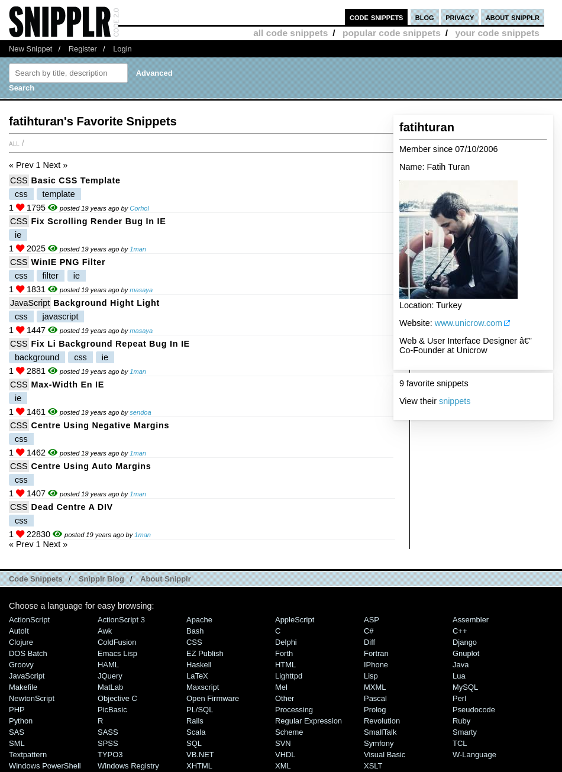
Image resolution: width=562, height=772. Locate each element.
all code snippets (290, 33)
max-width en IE (67, 384)
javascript (61, 316)
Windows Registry (128, 765)
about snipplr (513, 17)
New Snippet (30, 48)
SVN (283, 743)
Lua (459, 675)
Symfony (378, 743)
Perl (459, 698)
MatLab (110, 687)
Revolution (382, 720)
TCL (460, 743)
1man (138, 249)
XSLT (373, 765)
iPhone (376, 664)
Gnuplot (466, 653)
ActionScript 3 (121, 619)
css (21, 194)
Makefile (23, 687)
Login (122, 48)
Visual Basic (384, 754)
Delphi (286, 642)
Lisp (371, 675)
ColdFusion (117, 642)
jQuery (110, 675)
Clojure (21, 642)
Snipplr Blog (101, 578)
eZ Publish (205, 653)
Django (465, 642)
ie (18, 235)
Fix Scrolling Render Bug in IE (98, 221)
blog (424, 17)
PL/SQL (199, 709)
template (59, 194)
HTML (285, 664)
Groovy (21, 664)
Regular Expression (308, 720)
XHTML (199, 765)
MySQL (465, 687)
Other (284, 698)
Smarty (465, 732)
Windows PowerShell (45, 765)
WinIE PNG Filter (68, 262)
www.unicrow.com (468, 323)
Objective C (117, 698)
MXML (375, 687)
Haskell (198, 664)
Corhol (139, 208)
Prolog (375, 709)
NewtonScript (31, 698)
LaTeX (197, 675)
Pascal (375, 698)
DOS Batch (28, 653)
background (37, 357)
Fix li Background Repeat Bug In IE (110, 343)
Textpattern (28, 754)
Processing (294, 709)
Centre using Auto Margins (91, 466)
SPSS (108, 743)
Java (461, 664)
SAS (16, 732)
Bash (195, 630)
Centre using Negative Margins (100, 425)
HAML (108, 664)
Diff (369, 642)
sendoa (140, 412)
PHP (17, 709)
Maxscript (202, 687)
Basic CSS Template (76, 180)
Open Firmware (212, 698)
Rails (195, 720)
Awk (105, 630)
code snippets (376, 17)
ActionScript (29, 619)
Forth (284, 653)
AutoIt (19, 630)
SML (17, 743)
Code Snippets (36, 578)
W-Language (474, 754)
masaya (141, 289)
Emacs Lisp (117, 653)
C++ (460, 630)
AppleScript (294, 619)
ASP (371, 619)
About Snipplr (165, 578)
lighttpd (288, 675)
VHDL (285, 754)
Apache (199, 619)
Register (83, 48)
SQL (194, 743)
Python (21, 720)
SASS (108, 732)
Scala (195, 732)
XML (283, 765)
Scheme (289, 732)
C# (369, 630)
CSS (19, 180)
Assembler (471, 619)
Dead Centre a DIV (72, 507)
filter (51, 275)
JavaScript (30, 303)
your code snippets (497, 33)
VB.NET (200, 754)
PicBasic (112, 709)
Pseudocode (474, 709)
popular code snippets (392, 33)
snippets (455, 401)
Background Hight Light (106, 303)
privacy (459, 17)
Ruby (461, 720)
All (14, 143)
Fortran (376, 653)
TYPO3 (110, 754)
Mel (281, 687)
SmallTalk (380, 732)
